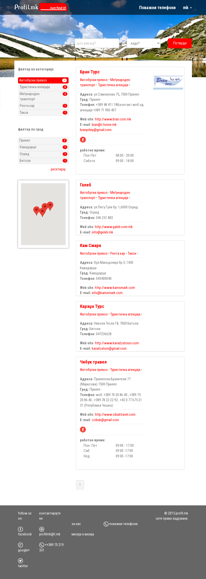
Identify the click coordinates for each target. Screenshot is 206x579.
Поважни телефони (157, 7)
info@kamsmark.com (107, 293)
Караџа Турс (92, 306)
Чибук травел (93, 362)
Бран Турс (90, 72)
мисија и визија (83, 534)
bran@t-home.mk (104, 124)
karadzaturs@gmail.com (109, 348)
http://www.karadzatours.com (117, 343)
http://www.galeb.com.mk (114, 227)
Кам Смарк (90, 245)
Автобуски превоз (94, 80)
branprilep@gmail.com (96, 130)
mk (187, 7)
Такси (132, 253)
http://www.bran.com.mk (113, 119)
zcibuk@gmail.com (105, 420)
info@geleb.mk (102, 232)
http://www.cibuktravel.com (115, 414)
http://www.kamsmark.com (115, 287)
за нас (76, 524)
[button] (36, 210)
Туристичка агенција (113, 85)
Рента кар (117, 253)
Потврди (180, 43)
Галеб (85, 185)
